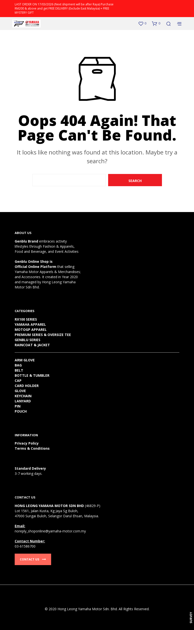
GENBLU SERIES (27, 339)
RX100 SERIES (26, 319)
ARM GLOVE (25, 360)
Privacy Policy (27, 443)
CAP (18, 380)
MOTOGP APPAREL (31, 329)
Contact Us (33, 559)
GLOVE (20, 390)
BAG (18, 365)
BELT (19, 370)
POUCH (21, 411)
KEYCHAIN (23, 396)
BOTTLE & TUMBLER (32, 375)
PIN (18, 406)
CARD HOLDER (27, 385)
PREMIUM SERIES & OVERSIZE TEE (43, 334)
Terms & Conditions (32, 448)
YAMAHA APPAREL (30, 324)
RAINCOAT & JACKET (32, 345)
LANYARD (23, 401)
